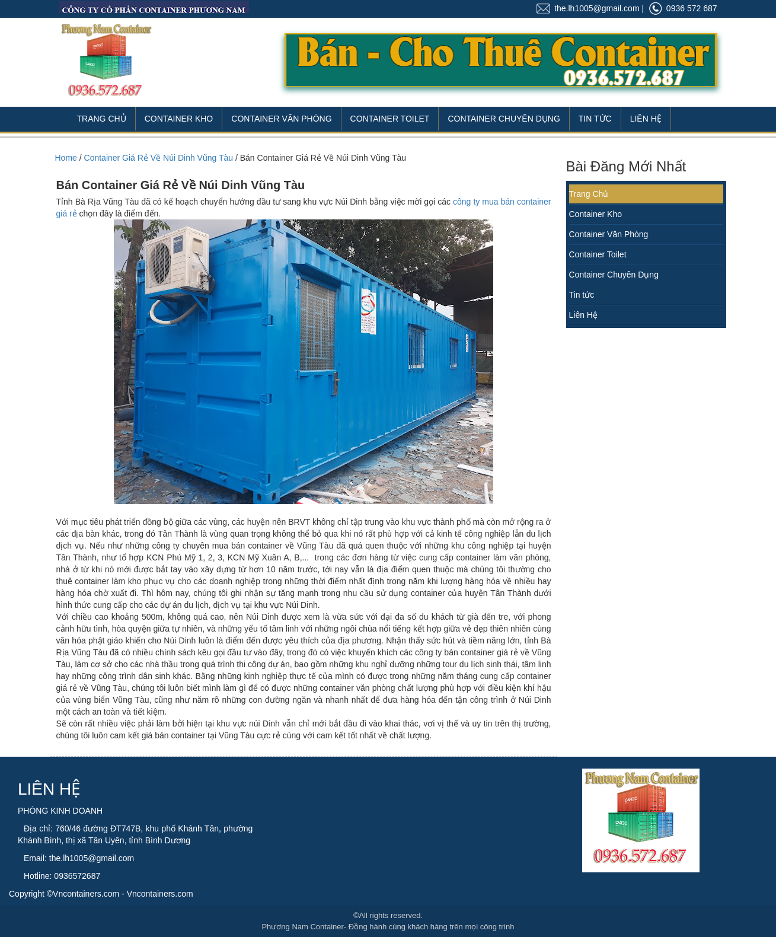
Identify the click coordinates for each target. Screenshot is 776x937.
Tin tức (582, 294)
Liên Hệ (646, 118)
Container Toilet (390, 118)
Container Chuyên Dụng (504, 118)
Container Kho (179, 118)
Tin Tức (595, 118)
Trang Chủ (101, 118)
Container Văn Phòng (281, 118)
